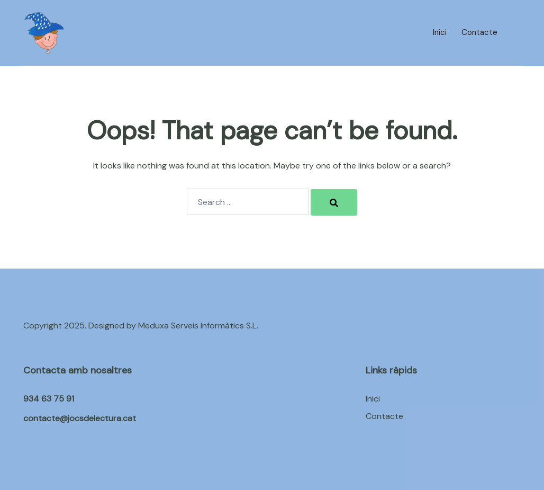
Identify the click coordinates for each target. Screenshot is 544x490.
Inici (440, 32)
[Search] (334, 202)
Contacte (479, 32)
